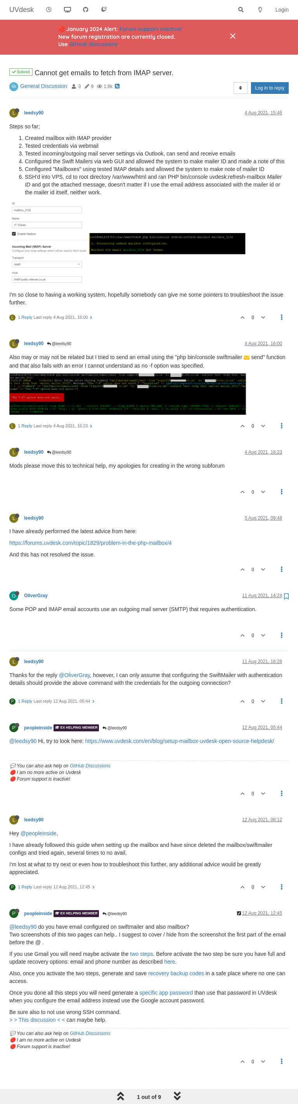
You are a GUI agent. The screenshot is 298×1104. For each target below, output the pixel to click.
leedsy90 (33, 93)
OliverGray (36, 576)
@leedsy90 (59, 324)
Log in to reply (269, 68)
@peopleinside (39, 813)
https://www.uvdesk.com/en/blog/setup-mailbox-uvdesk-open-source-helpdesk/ (179, 721)
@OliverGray (74, 655)
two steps (141, 934)
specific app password (166, 973)
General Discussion (43, 66)
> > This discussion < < (38, 1000)
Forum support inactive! (151, 29)
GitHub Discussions (90, 746)
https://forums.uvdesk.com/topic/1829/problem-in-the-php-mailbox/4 (90, 523)
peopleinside (38, 708)
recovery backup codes (176, 953)
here (169, 942)
